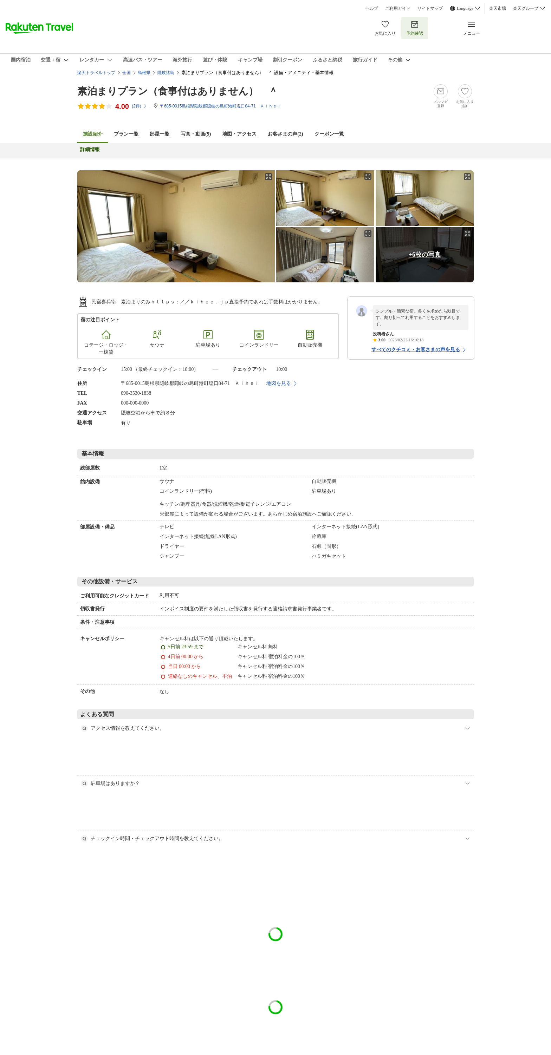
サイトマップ (430, 8)
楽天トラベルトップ (96, 72)
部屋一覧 (159, 134)
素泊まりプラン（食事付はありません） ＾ (177, 91)
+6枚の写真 (425, 254)
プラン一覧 (126, 134)
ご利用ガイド (397, 8)
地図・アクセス (239, 134)
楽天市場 (497, 8)
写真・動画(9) (196, 134)
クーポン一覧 (329, 134)
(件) (139, 106)
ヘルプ (371, 8)
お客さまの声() (285, 134)
